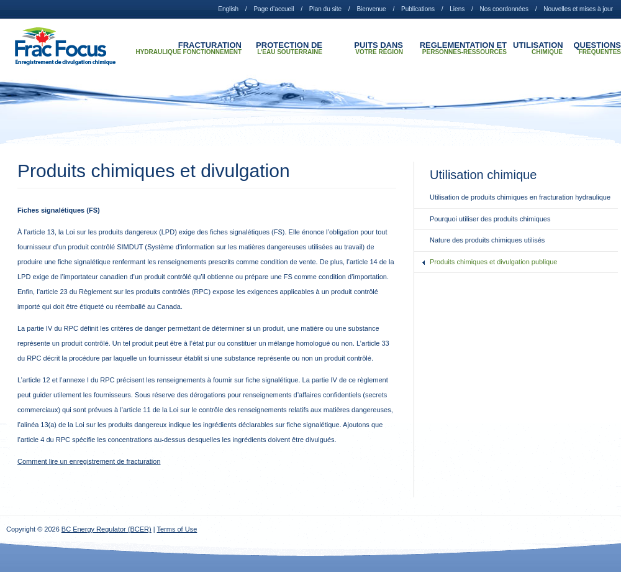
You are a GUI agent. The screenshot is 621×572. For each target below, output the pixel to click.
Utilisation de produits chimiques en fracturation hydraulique (520, 197)
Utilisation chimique (538, 48)
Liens (457, 9)
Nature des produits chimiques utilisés (487, 240)
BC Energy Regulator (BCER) (106, 529)
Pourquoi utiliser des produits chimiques (490, 219)
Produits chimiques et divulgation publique (493, 261)
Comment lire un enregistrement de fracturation (89, 461)
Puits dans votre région (378, 48)
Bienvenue (371, 9)
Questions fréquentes (597, 48)
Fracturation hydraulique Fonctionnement (188, 48)
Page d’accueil (273, 9)
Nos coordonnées (504, 9)
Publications (418, 9)
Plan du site (325, 9)
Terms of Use (177, 529)
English (228, 9)
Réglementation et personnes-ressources (463, 48)
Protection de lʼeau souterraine (289, 48)
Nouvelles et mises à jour (578, 9)
